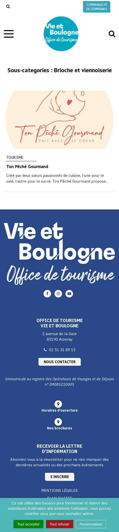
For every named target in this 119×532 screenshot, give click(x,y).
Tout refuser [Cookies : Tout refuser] (60, 524)
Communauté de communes (96, 7)
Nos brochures (59, 428)
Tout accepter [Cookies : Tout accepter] (28, 524)
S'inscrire (59, 476)
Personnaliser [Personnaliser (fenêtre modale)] (91, 524)
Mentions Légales (59, 490)
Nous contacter (60, 361)
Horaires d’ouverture (60, 410)
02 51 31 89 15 (62, 349)
